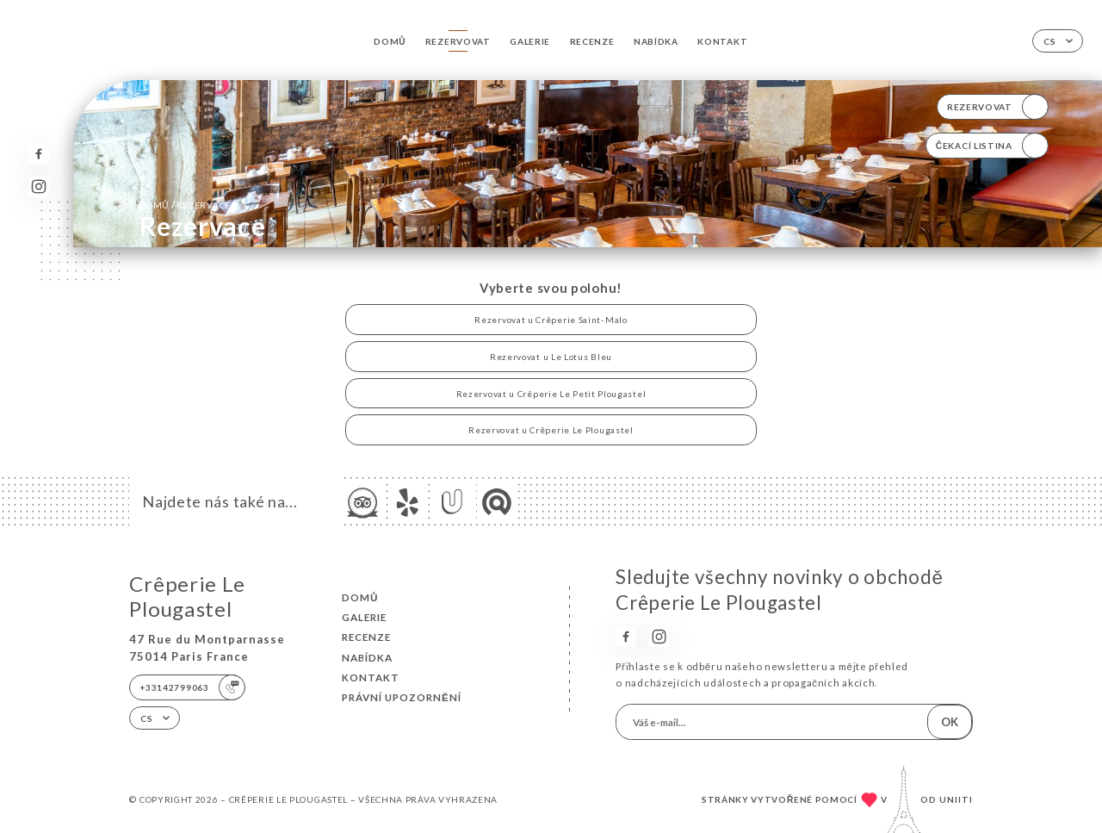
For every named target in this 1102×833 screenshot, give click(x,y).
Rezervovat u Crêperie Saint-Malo (550, 319)
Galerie (530, 41)
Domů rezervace (185, 204)
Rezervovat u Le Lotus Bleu (551, 356)
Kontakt (722, 41)
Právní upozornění (401, 697)
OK (949, 722)
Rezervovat (458, 41)
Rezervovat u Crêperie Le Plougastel (550, 430)
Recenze (592, 41)
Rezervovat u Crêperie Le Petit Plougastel (551, 394)
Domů (390, 41)
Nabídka (656, 41)
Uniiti (956, 799)
